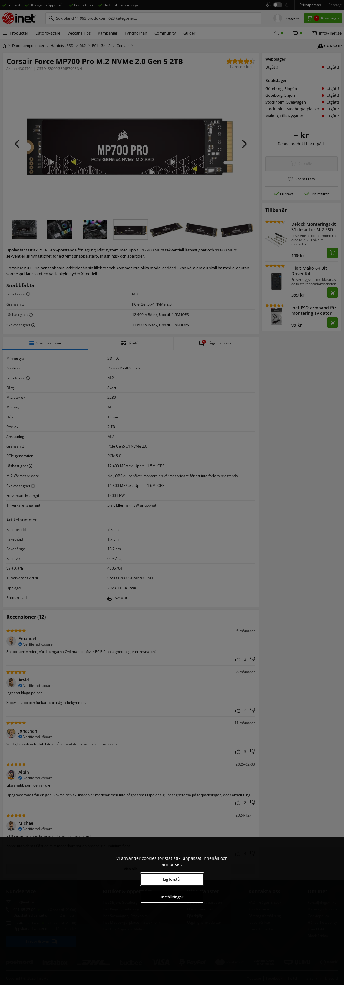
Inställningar (172, 897)
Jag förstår (172, 879)
